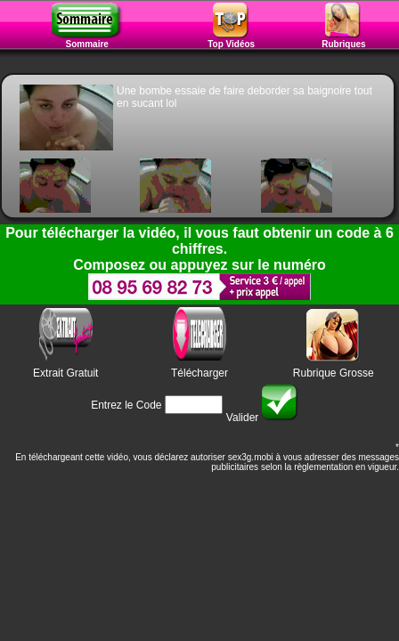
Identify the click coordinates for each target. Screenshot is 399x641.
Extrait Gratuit (65, 373)
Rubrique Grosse (333, 373)
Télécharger (199, 373)
